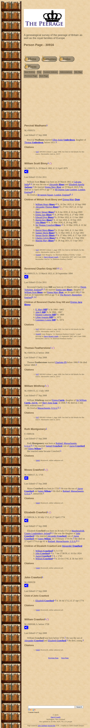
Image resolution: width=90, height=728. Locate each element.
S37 (37, 152)
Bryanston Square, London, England (53, 195)
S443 (38, 460)
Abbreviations (66, 72)
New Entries (30, 72)
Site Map (78, 72)
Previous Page (31, 76)
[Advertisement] (55, 102)
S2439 (38, 255)
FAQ (39, 72)
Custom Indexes (50, 72)
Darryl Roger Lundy (51, 257)
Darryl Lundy (56, 717)
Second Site (51, 725)
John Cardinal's (42, 725)
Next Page (43, 76)
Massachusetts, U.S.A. (47, 408)
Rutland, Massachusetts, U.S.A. (62, 541)
